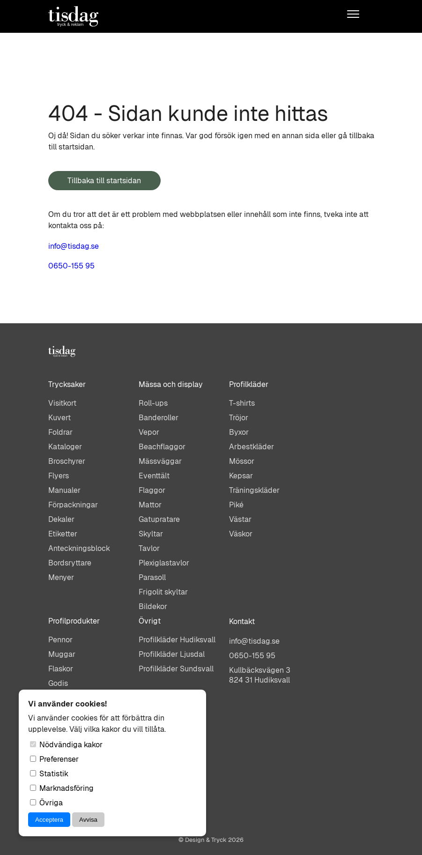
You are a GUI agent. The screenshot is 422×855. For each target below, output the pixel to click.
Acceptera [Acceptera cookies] (49, 819)
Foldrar (60, 432)
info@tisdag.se (73, 246)
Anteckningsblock (79, 548)
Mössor (241, 461)
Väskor (240, 534)
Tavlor (149, 548)
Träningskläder (254, 490)
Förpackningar (73, 505)
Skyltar (151, 534)
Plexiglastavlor (164, 563)
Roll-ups (153, 403)
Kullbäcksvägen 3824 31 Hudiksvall (259, 675)
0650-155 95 (71, 266)
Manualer (64, 490)
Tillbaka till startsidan (104, 181)
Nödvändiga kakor (66, 745)
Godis (58, 683)
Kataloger (65, 447)
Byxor (239, 432)
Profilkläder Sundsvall (176, 669)
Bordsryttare (69, 563)
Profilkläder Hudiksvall (177, 640)
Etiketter (62, 534)
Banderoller (158, 418)
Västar (240, 519)
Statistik (49, 774)
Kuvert (59, 418)
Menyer (61, 577)
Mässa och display (171, 384)
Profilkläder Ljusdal (172, 654)
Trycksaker (67, 384)
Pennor (60, 640)
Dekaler (61, 519)
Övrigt (150, 621)
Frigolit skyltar (163, 592)
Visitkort (62, 403)
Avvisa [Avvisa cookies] (88, 819)
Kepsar (241, 476)
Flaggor (152, 490)
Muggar (61, 654)
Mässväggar (160, 461)
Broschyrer (66, 461)
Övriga (46, 803)
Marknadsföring (62, 788)
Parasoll (152, 577)
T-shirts (242, 403)
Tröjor (238, 418)
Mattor (150, 505)
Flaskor (60, 669)
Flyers (58, 476)
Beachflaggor (162, 447)
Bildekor (153, 606)
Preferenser (54, 759)
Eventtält (154, 476)
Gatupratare (159, 519)
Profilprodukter (74, 621)
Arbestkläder (251, 447)
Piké (236, 505)
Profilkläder (248, 384)
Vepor (149, 432)
